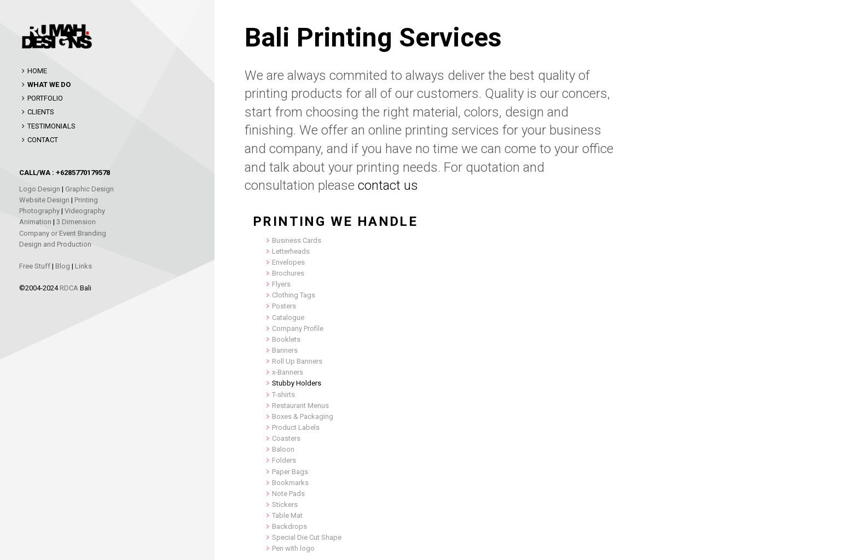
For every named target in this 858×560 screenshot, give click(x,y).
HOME (37, 71)
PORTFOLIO (45, 98)
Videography (85, 211)
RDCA (69, 288)
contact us (388, 185)
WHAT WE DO (49, 84)
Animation (35, 222)
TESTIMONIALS (51, 126)
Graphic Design (89, 189)
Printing (86, 200)
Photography (39, 211)
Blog (62, 266)
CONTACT (42, 140)
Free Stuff (34, 266)
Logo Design (39, 189)
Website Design (44, 200)
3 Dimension (76, 222)
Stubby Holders (296, 383)
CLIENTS (40, 112)
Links (83, 266)
